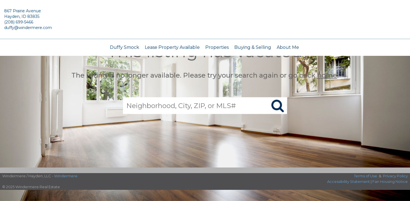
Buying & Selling (252, 47)
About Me (288, 47)
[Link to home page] (205, 22)
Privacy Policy (395, 176)
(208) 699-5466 (18, 22)
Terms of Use (365, 176)
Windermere (66, 176)
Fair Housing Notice (390, 181)
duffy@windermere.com (28, 27)
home (327, 75)
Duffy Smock (124, 47)
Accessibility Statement (348, 181)
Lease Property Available (172, 47)
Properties (217, 47)
